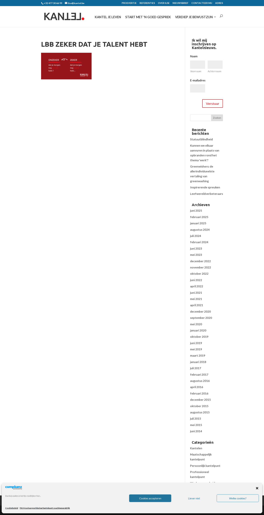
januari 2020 (198, 330)
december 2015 (200, 399)
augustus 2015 (200, 412)
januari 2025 (198, 223)
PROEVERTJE (129, 3)
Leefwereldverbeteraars (206, 193)
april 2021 (196, 305)
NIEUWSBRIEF (180, 3)
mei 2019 (196, 349)
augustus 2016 (200, 381)
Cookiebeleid (11, 508)
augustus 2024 (200, 229)
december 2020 (200, 311)
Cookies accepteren (150, 498)
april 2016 (196, 387)
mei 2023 (196, 254)
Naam (193, 56)
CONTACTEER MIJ (201, 3)
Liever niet (194, 498)
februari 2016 (199, 393)
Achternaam (214, 71)
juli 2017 (195, 368)
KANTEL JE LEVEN (108, 17)
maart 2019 (197, 355)
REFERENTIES (147, 3)
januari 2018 (198, 362)
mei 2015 (196, 425)
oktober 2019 (199, 336)
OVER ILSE (164, 3)
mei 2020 (196, 324)
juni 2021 (196, 292)
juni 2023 (196, 248)
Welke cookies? (237, 498)
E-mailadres (197, 80)
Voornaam (195, 71)
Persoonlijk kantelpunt (205, 465)
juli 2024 (195, 236)
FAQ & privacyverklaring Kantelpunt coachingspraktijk (45, 508)
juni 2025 (196, 210)
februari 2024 (199, 242)
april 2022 (196, 286)
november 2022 (200, 267)
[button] (257, 488)
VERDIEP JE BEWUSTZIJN (194, 17)
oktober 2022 (199, 273)
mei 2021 (196, 299)
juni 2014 (196, 431)
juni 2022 (196, 280)
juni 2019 (196, 343)
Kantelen (196, 448)
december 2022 (200, 261)
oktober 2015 (199, 406)
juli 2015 (195, 418)
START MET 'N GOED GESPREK (148, 17)
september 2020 (201, 318)
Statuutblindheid (201, 139)
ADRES (219, 3)
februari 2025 (199, 217)
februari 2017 (199, 374)
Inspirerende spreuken (205, 187)
